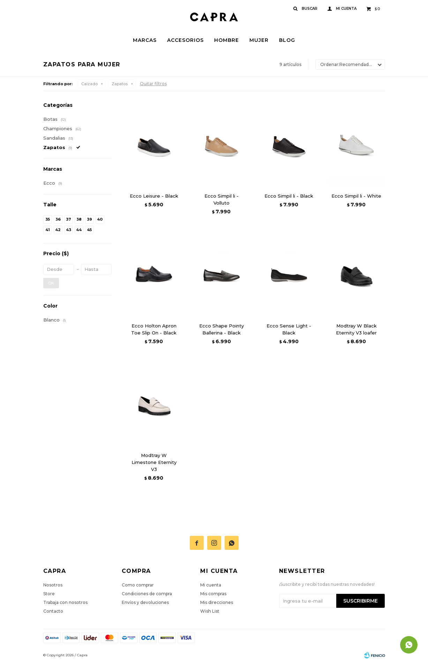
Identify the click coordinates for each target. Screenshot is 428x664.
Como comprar (138, 585)
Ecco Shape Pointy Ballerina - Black (221, 329)
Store (49, 593)
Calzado (89, 83)
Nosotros (52, 585)
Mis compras (213, 593)
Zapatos (120, 83)
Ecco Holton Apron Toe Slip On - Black (154, 329)
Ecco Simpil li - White (356, 196)
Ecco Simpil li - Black (288, 196)
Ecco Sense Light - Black (288, 329)
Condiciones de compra (147, 593)
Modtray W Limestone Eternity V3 (154, 462)
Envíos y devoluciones (145, 602)
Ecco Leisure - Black (154, 196)
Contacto (53, 611)
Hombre (226, 40)
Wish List (209, 611)
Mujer (259, 40)
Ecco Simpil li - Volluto (221, 199)
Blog (287, 40)
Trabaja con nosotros (65, 602)
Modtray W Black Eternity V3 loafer (356, 329)
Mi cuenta (210, 585)
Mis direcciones (216, 602)
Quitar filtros (153, 83)
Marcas (145, 40)
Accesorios (185, 40)
